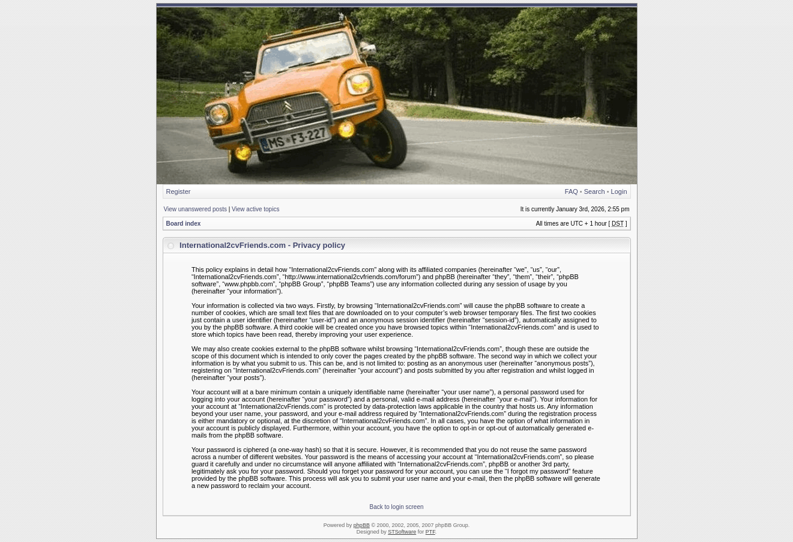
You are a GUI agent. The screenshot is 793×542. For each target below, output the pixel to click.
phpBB (362, 525)
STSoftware (402, 532)
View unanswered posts (195, 209)
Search (594, 191)
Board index (183, 223)
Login (619, 191)
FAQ (571, 191)
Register (178, 191)
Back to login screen (396, 507)
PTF (430, 532)
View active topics (255, 209)
